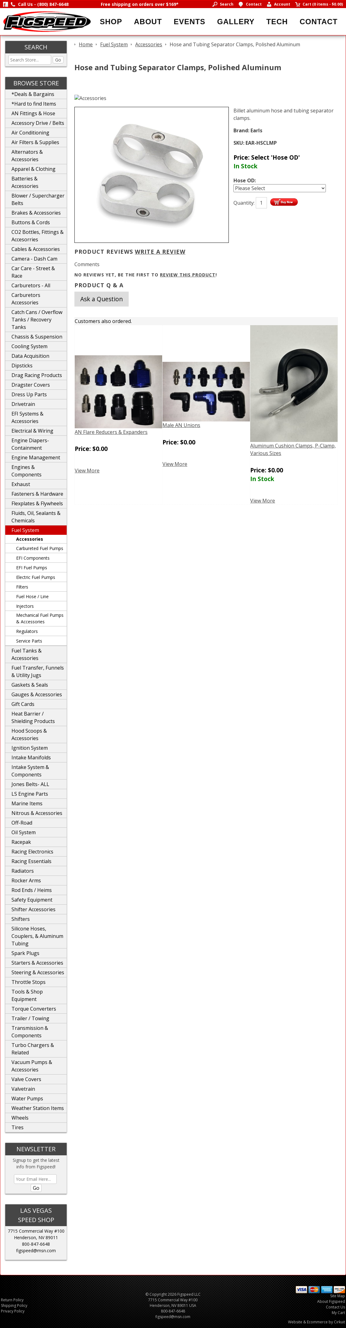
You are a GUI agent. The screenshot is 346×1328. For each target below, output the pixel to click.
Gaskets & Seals (29, 684)
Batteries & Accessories (24, 182)
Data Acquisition (30, 355)
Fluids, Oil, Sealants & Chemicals (35, 517)
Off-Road (21, 822)
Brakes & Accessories (36, 212)
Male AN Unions (181, 425)
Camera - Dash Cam (34, 258)
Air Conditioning (30, 132)
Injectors (25, 606)
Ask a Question (101, 299)
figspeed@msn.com (36, 1250)
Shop (111, 21)
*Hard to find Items (33, 103)
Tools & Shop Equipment (27, 995)
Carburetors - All (30, 285)
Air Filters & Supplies (35, 142)
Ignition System (29, 747)
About (148, 21)
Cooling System (29, 346)
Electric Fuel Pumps (35, 577)
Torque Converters (33, 1008)
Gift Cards (22, 704)
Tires (17, 1127)
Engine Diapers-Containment (30, 444)
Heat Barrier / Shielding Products (33, 717)
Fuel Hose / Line (32, 596)
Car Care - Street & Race (33, 272)
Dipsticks (22, 365)
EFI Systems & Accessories (27, 417)
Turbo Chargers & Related (32, 1049)
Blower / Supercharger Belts (37, 199)
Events (189, 21)
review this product (187, 275)
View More (87, 470)
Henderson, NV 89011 (36, 1237)
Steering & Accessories (37, 972)
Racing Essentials (31, 861)
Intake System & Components (30, 771)
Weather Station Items (37, 1108)
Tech (277, 21)
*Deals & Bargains (32, 94)
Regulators (27, 631)
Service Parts (29, 641)
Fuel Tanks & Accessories (26, 654)
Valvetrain (23, 1088)
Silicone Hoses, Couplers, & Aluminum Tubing (37, 936)
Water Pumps (27, 1098)
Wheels (20, 1117)
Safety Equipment (31, 899)
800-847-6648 (36, 1244)
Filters (22, 587)
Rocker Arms (26, 880)
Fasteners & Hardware (37, 493)
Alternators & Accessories (27, 155)
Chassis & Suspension (36, 336)
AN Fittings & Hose (33, 113)
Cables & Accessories (35, 249)
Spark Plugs (25, 953)
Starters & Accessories (37, 962)
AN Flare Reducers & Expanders (111, 432)
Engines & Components (26, 471)
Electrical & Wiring (32, 430)
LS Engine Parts (29, 793)
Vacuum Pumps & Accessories (31, 1066)
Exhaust (20, 484)
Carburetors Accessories (25, 299)
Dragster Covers (30, 384)
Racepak (21, 842)
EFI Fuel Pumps (31, 568)
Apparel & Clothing (33, 169)
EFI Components (33, 558)
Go (58, 60)
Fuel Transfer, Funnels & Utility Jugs (37, 671)
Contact (318, 21)
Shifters (20, 919)
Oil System (23, 832)
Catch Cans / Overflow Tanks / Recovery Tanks (36, 319)
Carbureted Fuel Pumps (39, 548)
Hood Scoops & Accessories (29, 734)
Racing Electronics (32, 851)
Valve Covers (26, 1079)
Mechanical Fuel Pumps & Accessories (40, 618)
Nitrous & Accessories (36, 813)
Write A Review (160, 251)
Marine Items (26, 803)
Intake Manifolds (31, 757)
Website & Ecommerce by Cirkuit (316, 1322)
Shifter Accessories (33, 909)
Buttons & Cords (30, 222)
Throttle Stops (28, 982)
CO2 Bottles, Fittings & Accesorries (37, 236)
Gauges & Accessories (36, 694)
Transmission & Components (29, 1032)
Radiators (22, 870)
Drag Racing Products (36, 375)
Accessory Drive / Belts (37, 123)
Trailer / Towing (30, 1018)
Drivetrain (23, 404)
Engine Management (35, 457)
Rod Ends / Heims (31, 890)
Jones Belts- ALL (30, 784)
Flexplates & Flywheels (37, 503)
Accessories (29, 539)
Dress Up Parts (29, 394)
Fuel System (25, 530)
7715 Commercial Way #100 (36, 1231)
